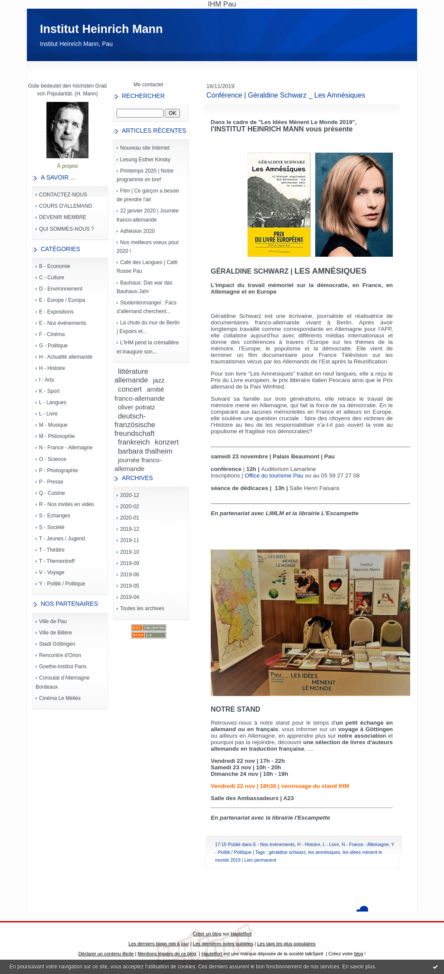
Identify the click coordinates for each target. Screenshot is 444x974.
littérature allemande (131, 375)
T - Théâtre (52, 550)
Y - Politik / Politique (62, 584)
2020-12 (129, 495)
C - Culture (51, 278)
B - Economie (54, 266)
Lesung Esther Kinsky (145, 160)
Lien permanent (260, 860)
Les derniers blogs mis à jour (158, 943)
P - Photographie (58, 470)
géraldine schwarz (287, 852)
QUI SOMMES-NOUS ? (66, 229)
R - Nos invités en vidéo (66, 504)
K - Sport (49, 391)
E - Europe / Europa (62, 300)
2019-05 (129, 586)
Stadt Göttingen (57, 644)
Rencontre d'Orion (60, 655)
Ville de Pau (53, 621)
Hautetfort (241, 933)
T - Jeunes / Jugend (62, 539)
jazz (159, 380)
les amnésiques (324, 852)
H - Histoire (52, 368)
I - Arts (46, 380)
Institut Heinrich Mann (101, 29)
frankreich (134, 442)
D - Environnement (60, 289)
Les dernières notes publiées (223, 943)
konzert (167, 442)
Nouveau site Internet (145, 148)
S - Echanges (54, 516)
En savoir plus (358, 967)
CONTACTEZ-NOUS (63, 195)
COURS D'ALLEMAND (65, 206)
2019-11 (129, 540)
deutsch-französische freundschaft (134, 425)
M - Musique (53, 425)
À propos (67, 166)
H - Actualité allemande (65, 357)
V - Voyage (52, 572)
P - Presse (51, 482)
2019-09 (129, 563)
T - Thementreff (57, 561)
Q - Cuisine (52, 493)
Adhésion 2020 (137, 231)
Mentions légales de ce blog (166, 953)
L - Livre (48, 414)
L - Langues (52, 402)
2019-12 (129, 529)
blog (358, 953)
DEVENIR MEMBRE (62, 217)
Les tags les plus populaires (286, 943)
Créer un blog (207, 933)
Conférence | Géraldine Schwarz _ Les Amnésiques (285, 95)
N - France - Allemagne (65, 448)
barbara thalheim (145, 451)
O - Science (52, 459)
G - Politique (53, 346)
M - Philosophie (57, 436)
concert (130, 389)
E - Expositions (56, 312)
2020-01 (129, 518)
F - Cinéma (52, 334)
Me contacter (148, 85)
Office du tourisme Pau (274, 475)
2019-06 (129, 575)
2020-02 (129, 506)
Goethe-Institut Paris (62, 666)
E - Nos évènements (62, 323)
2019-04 (129, 597)
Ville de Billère (55, 633)
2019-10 (129, 552)
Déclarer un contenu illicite (106, 953)
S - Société (52, 527)
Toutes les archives (142, 608)
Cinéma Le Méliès (60, 698)
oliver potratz (136, 407)
